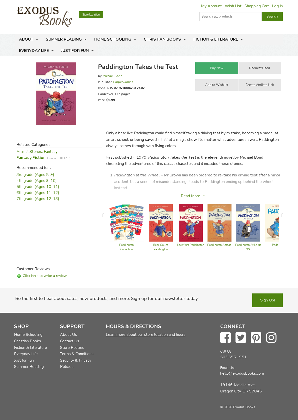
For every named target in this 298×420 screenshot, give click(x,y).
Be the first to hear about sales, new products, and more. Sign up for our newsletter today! (106, 298)
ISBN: (127, 88)
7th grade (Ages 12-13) (37, 198)
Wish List (233, 6)
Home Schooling (112, 39)
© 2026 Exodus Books (237, 407)
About (26, 39)
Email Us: (227, 367)
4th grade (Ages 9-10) (36, 180)
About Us (68, 334)
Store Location (91, 15)
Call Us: (226, 351)
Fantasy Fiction (43, 157)
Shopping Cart (256, 6)
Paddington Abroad (219, 245)
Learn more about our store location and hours (146, 334)
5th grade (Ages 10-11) (37, 186)
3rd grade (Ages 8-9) (35, 174)
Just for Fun (75, 50)
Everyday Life (34, 50)
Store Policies (72, 347)
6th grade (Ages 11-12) (37, 192)
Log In (277, 6)
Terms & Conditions (77, 354)
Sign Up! (267, 300)
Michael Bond (112, 76)
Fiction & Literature (216, 39)
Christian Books (162, 39)
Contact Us (69, 341)
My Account (211, 6)
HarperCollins (123, 82)
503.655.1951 (233, 357)
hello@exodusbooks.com (242, 373)
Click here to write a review (45, 275)
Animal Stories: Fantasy (37, 151)
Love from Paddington (190, 245)
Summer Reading (64, 39)
